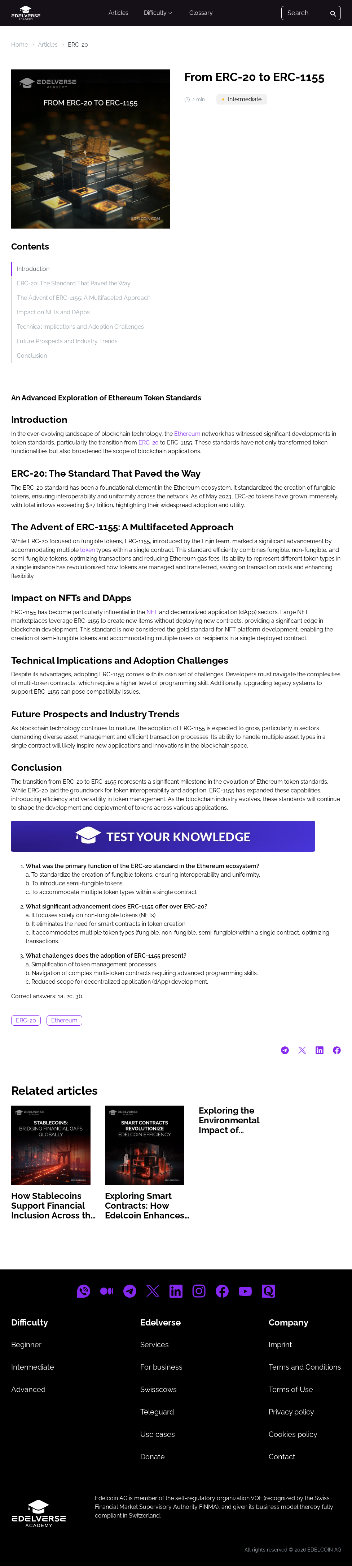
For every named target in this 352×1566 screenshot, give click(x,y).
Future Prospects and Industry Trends (67, 341)
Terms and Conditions (305, 1367)
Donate (152, 1456)
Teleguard (157, 1412)
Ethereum (187, 433)
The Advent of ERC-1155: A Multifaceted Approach (83, 297)
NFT (152, 612)
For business (161, 1367)
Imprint (280, 1344)
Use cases (157, 1434)
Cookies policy (293, 1434)
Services (154, 1344)
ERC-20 (78, 44)
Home (19, 44)
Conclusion (32, 355)
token (87, 549)
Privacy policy (291, 1412)
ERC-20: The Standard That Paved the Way (74, 283)
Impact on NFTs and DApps (53, 312)
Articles (118, 12)
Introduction (33, 268)
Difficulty (158, 12)
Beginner (26, 1344)
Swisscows (158, 1389)
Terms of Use (291, 1389)
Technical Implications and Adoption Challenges (80, 326)
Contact (282, 1456)
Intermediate (32, 1367)
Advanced (28, 1389)
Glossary (201, 12)
